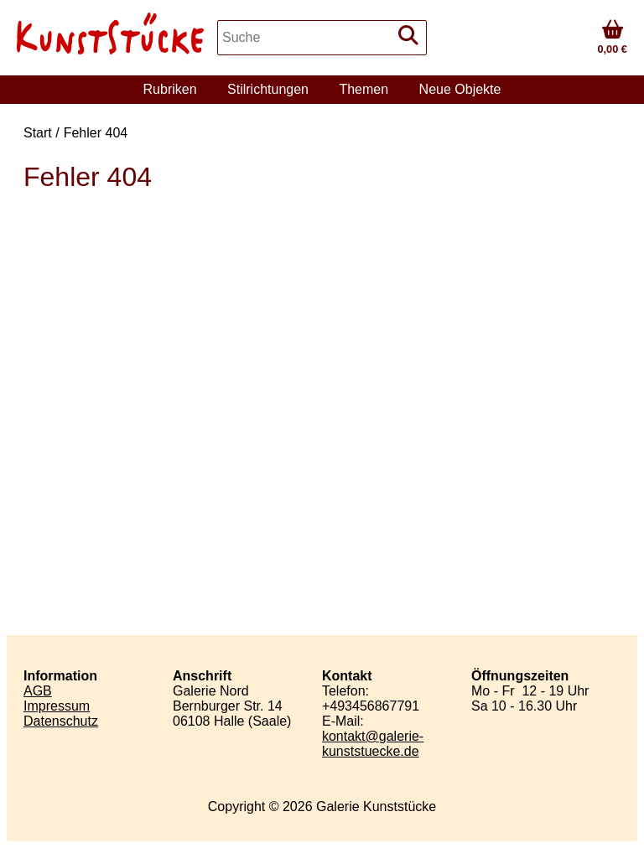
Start (37, 133)
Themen (363, 89)
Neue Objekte (460, 89)
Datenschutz (60, 721)
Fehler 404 (96, 133)
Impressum (56, 706)
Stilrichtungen (268, 89)
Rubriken (170, 89)
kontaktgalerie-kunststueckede (372, 743)
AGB (37, 691)
